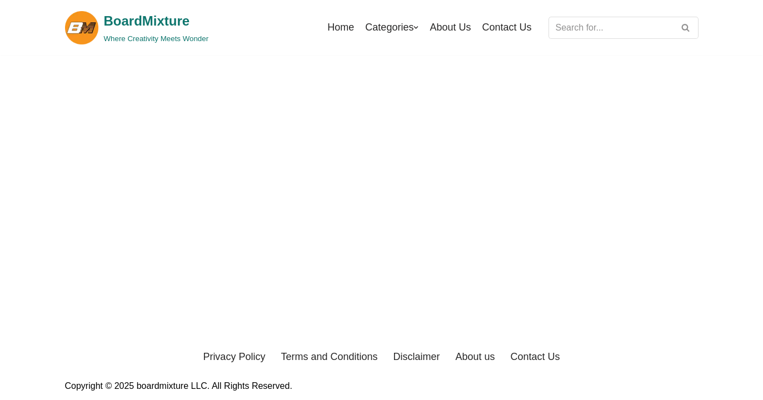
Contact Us (506, 27)
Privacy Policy (234, 356)
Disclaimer (416, 356)
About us (475, 356)
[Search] (611, 28)
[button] (415, 27)
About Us (450, 27)
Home (340, 27)
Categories (389, 27)
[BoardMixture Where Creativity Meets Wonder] (137, 27)
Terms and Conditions (329, 356)
